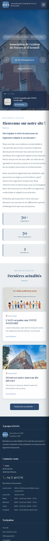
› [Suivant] (42, 59)
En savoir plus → (20, 104)
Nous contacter (24, 69)
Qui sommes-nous (10, 532)
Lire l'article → (12, 337)
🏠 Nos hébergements (24, 60)
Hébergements (9, 536)
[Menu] (43, 4)
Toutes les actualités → (24, 406)
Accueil (5, 527)
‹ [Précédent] (6, 59)
